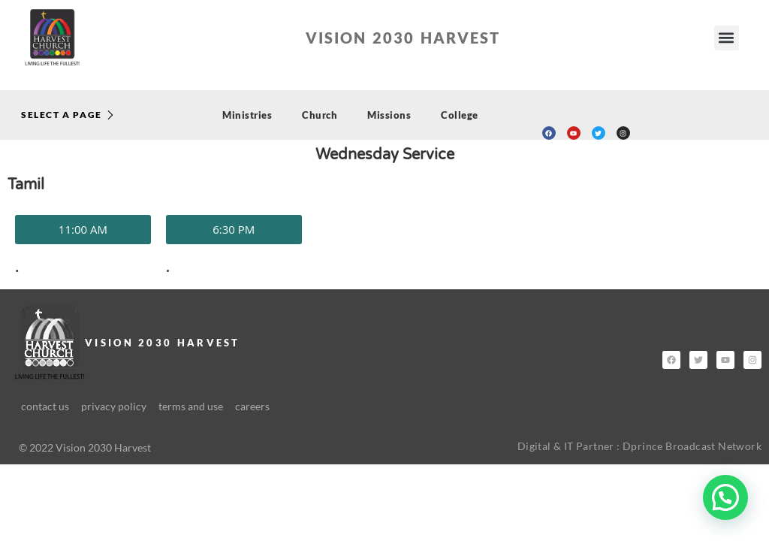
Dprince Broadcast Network (692, 446)
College (459, 115)
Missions (389, 115)
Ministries (247, 115)
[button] (726, 38)
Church (319, 115)
